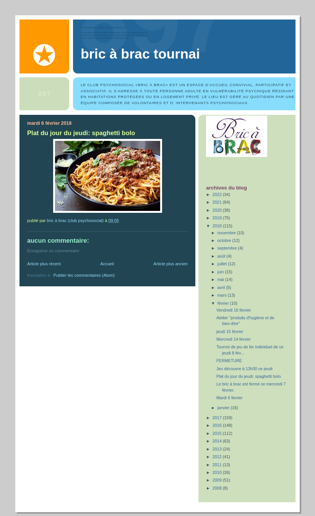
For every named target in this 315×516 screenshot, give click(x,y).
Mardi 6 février (229, 397)
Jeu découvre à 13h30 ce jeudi (244, 368)
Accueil (107, 263)
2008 (218, 488)
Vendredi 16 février (233, 310)
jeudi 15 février (230, 331)
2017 (218, 417)
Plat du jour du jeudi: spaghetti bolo (248, 376)
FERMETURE (229, 360)
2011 (218, 464)
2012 (218, 456)
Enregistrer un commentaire (53, 250)
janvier (224, 407)
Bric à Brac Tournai (140, 54)
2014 (218, 441)
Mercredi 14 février (233, 339)
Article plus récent (44, 263)
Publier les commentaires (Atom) (84, 275)
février (224, 303)
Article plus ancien (170, 263)
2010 (218, 472)
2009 (218, 480)
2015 (218, 433)
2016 (218, 425)
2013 (218, 449)
